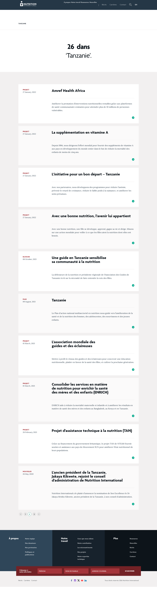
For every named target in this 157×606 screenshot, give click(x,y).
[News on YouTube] (82, 599)
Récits (104, 5)
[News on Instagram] (75, 599)
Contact (123, 5)
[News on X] (78, 599)
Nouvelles (91, 5)
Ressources (79, 5)
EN (136, 5)
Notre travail (66, 5)
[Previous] (21, 532)
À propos (54, 5)
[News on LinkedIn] (85, 599)
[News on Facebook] (71, 599)
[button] (130, 5)
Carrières (113, 5)
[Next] (39, 532)
